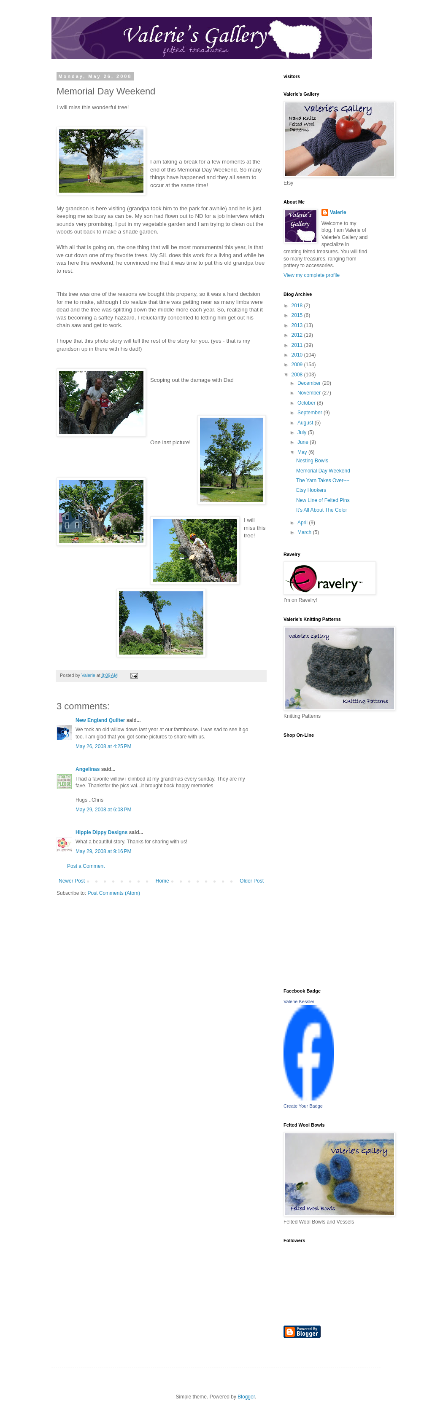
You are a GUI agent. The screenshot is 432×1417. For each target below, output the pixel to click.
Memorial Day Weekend (323, 471)
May (302, 452)
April (303, 523)
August (306, 423)
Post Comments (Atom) (113, 893)
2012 (298, 335)
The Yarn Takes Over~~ (322, 480)
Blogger (246, 1397)
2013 (298, 325)
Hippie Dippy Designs (101, 832)
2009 (298, 365)
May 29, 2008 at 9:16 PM (103, 851)
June (303, 442)
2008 (298, 375)
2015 (298, 315)
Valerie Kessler (299, 1001)
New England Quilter (100, 720)
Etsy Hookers (311, 490)
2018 (298, 306)
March (305, 532)
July (302, 432)
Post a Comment (86, 866)
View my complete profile (312, 275)
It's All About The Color (321, 510)
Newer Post (72, 881)
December (309, 383)
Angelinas (88, 769)
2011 (298, 345)
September (310, 413)
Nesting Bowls (312, 461)
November (309, 393)
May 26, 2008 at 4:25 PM (103, 746)
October (307, 403)
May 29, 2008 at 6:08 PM (103, 810)
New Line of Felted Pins (323, 500)
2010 (298, 355)
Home (162, 881)
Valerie (338, 212)
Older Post (252, 881)
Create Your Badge (303, 1105)
